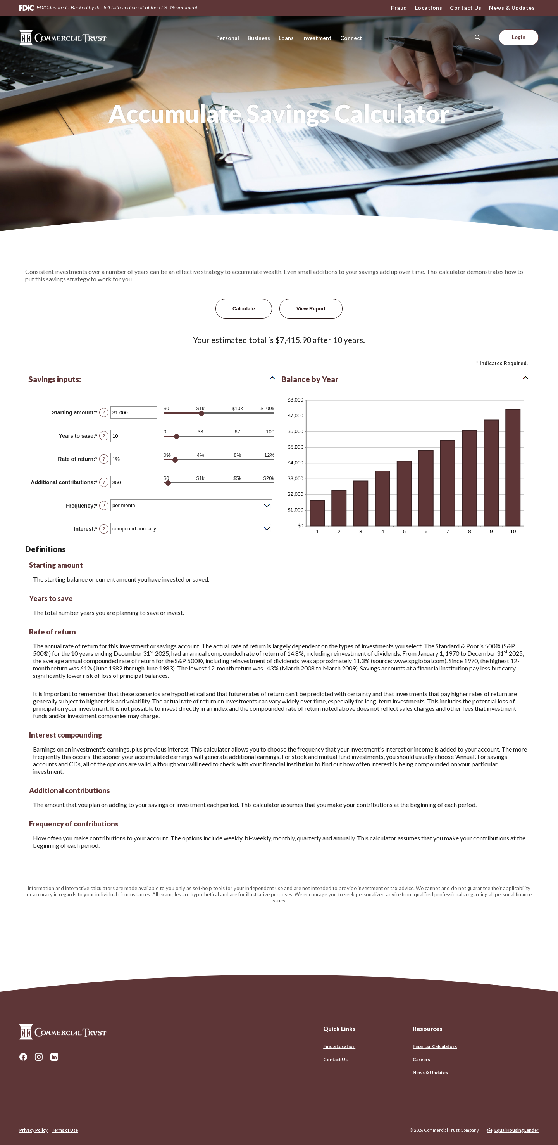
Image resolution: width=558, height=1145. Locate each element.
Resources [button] (428, 1028)
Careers (421, 1059)
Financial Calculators (435, 1046)
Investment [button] (317, 38)
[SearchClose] (477, 37)
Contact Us (465, 7)
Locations (429, 7)
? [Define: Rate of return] (104, 459)
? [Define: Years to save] (104, 435)
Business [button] (259, 38)
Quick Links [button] (339, 1028)
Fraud (399, 7)
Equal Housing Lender (516, 1130)
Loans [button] (286, 38)
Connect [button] (351, 38)
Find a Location (339, 1046)
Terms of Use (65, 1130)
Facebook (23, 1057)
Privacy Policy (33, 1130)
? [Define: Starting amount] (104, 412)
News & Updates (512, 7)
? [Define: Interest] (104, 529)
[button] (152, 379)
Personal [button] (227, 38)
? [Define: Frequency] (104, 505)
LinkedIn (54, 1057)
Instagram (39, 1057)
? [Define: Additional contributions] (104, 482)
